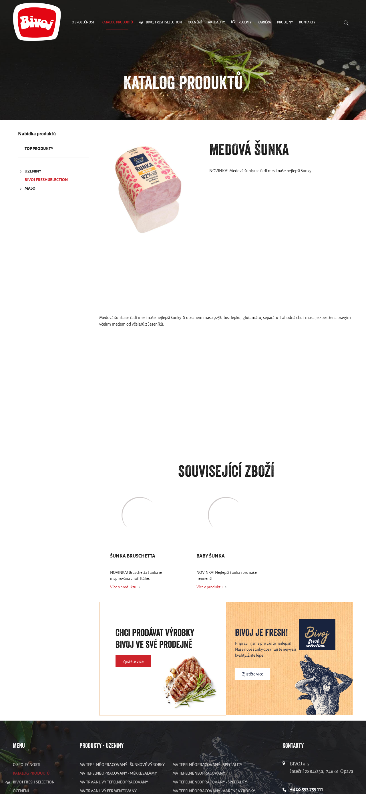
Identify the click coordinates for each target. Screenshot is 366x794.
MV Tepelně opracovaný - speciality (207, 765)
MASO (26, 188)
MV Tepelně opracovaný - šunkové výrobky (122, 765)
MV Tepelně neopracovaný (198, 773)
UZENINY (29, 171)
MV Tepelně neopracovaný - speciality (209, 782)
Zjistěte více (133, 661)
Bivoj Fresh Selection (46, 180)
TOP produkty (39, 149)
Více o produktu (123, 587)
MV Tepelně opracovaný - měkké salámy (118, 773)
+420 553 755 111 (306, 789)
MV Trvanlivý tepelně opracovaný (113, 782)
